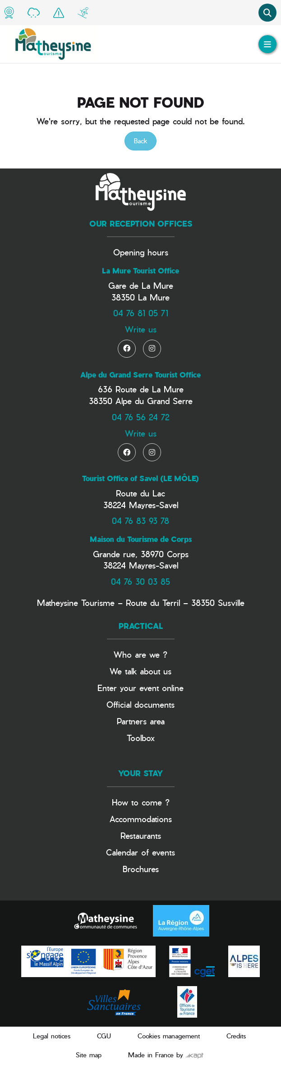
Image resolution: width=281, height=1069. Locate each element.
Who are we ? (140, 654)
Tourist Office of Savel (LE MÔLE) (140, 478)
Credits (236, 1036)
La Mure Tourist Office (140, 270)
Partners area (141, 721)
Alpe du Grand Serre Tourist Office (140, 374)
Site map (88, 1055)
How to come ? (141, 802)
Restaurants (140, 835)
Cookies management (169, 1036)
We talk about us (140, 671)
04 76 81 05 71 (140, 313)
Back (140, 141)
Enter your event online (140, 687)
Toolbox (141, 737)
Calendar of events (140, 852)
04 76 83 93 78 (140, 520)
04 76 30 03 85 (140, 581)
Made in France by (165, 1055)
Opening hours (140, 252)
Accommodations (141, 818)
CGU (104, 1036)
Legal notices (51, 1036)
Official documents (140, 704)
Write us (141, 329)
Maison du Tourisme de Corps (141, 539)
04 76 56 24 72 (140, 417)
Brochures (141, 868)
